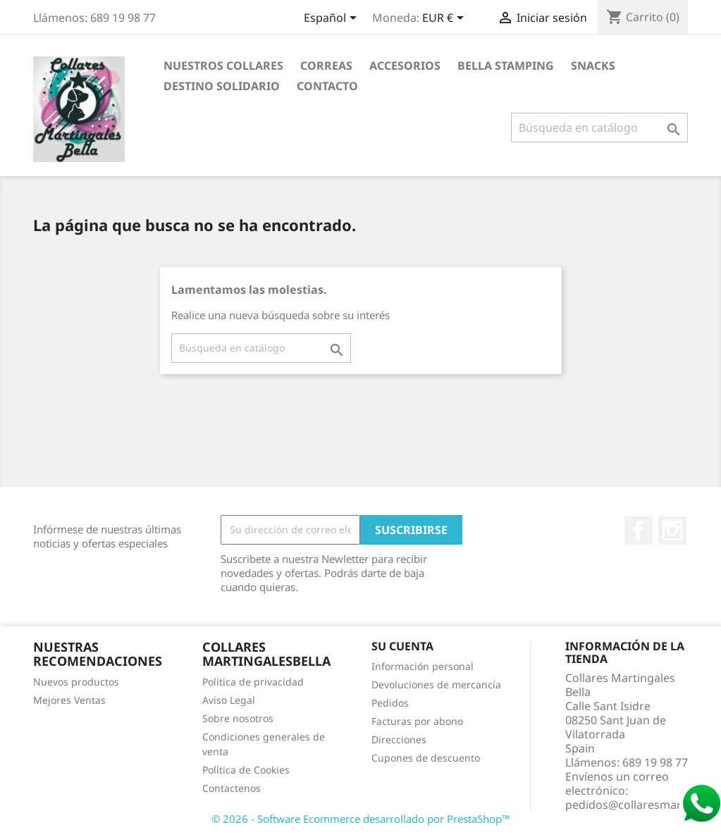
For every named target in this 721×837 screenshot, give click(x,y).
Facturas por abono (417, 721)
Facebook (638, 530)
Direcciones (398, 739)
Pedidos (390, 702)
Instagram (672, 530)
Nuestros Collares (223, 65)
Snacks (593, 65)
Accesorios (404, 65)
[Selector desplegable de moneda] (445, 19)
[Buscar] (599, 127)
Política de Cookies (246, 769)
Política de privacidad (253, 681)
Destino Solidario (222, 86)
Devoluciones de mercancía (436, 684)
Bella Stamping (505, 65)
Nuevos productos (76, 681)
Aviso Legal (228, 700)
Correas (326, 65)
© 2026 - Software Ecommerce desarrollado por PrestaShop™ (360, 819)
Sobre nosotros (237, 718)
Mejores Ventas (69, 700)
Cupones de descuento (425, 757)
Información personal (422, 666)
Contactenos (231, 788)
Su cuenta (402, 646)
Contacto (327, 86)
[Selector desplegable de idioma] (333, 19)
